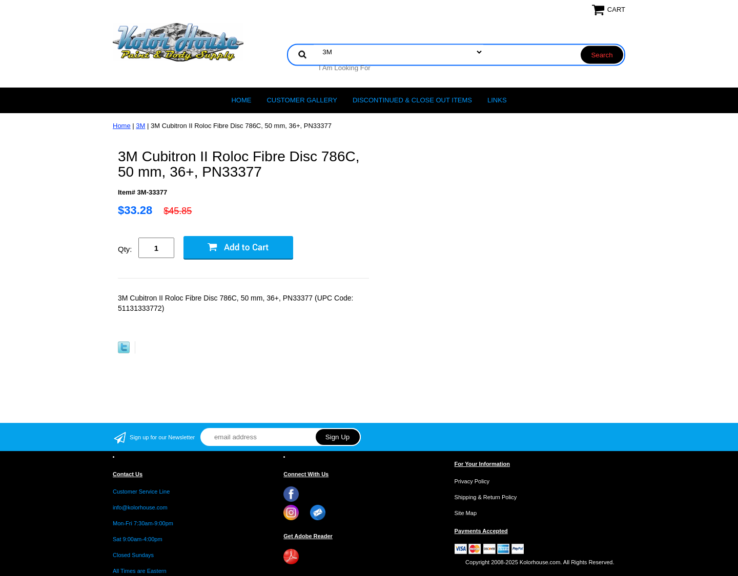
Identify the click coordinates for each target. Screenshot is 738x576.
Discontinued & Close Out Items (412, 100)
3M (140, 126)
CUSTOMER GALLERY (301, 100)
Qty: (125, 249)
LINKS (497, 100)
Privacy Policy (472, 481)
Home (241, 100)
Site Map (466, 513)
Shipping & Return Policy (486, 497)
